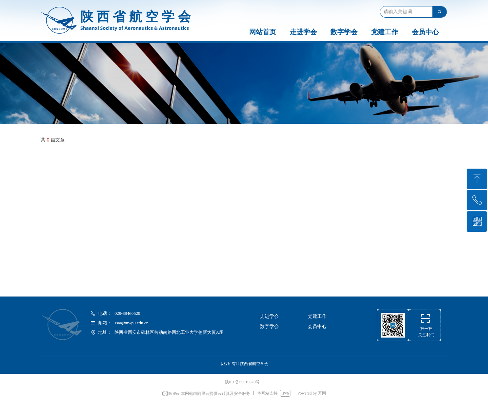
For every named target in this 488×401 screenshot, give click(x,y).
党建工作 (384, 32)
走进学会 (303, 32)
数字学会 (344, 32)
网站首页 (262, 32)
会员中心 (425, 32)
